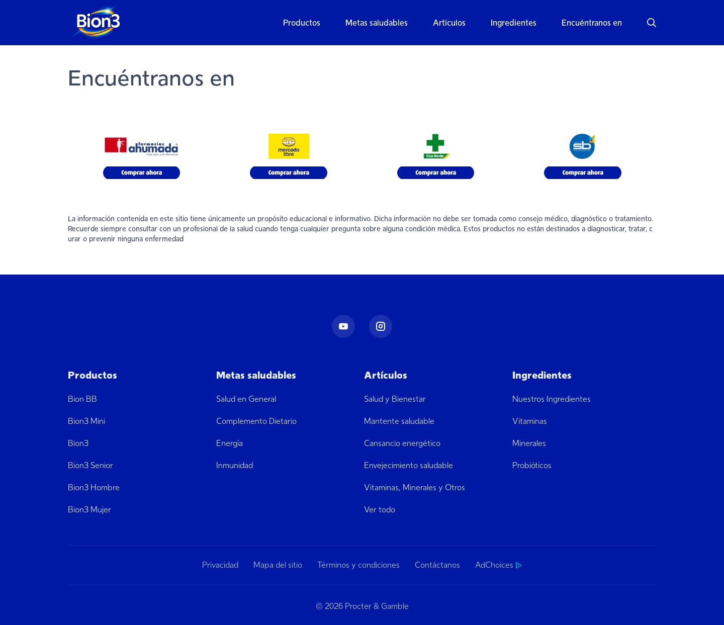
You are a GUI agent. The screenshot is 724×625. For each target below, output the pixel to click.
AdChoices (498, 565)
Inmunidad (234, 465)
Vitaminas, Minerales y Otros (414, 487)
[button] (645, 23)
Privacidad (220, 565)
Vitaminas (529, 421)
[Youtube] (343, 326)
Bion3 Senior (90, 465)
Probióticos (532, 465)
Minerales (529, 443)
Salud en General (246, 399)
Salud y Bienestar (395, 399)
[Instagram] (380, 326)
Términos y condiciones (358, 565)
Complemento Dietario (256, 421)
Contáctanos (437, 565)
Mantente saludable (399, 421)
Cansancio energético (402, 443)
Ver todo (379, 509)
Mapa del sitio (277, 565)
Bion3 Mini (86, 421)
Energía (229, 443)
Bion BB (82, 399)
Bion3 (78, 443)
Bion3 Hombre (94, 487)
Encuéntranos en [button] (592, 23)
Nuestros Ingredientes (551, 399)
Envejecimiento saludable (408, 465)
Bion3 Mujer (89, 509)
